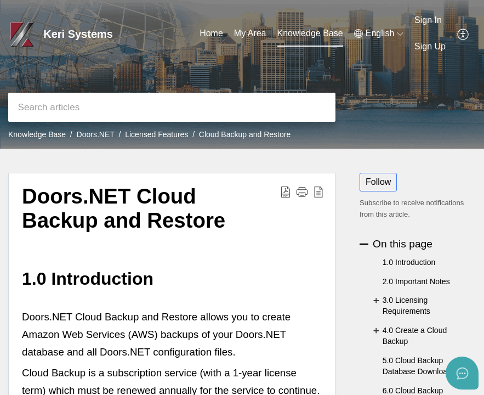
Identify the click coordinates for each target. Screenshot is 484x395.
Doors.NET (96, 134)
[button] (379, 33)
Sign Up (430, 46)
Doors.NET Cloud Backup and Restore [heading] (123, 208)
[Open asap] (462, 373)
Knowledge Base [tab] (310, 33)
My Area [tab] (250, 33)
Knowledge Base (37, 134)
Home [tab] (211, 33)
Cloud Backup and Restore (245, 134)
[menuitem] (430, 21)
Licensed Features (156, 134)
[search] (171, 107)
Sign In (428, 20)
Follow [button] (378, 182)
